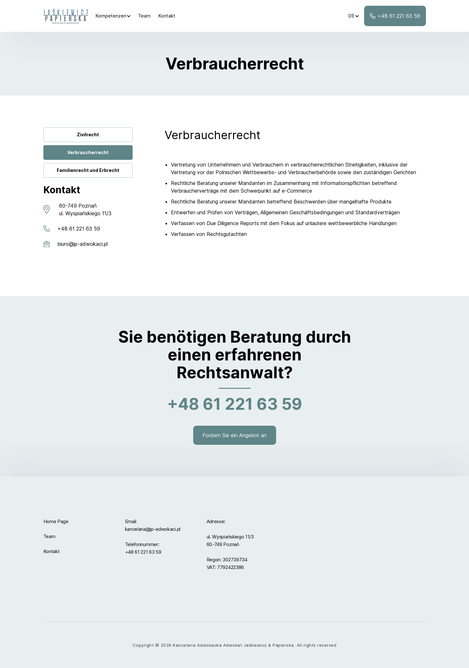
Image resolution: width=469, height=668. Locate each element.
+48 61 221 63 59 (143, 552)
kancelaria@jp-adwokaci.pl (153, 529)
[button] (113, 16)
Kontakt (166, 16)
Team (144, 16)
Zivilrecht (88, 134)
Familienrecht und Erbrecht (88, 170)
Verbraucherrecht (87, 152)
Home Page (56, 521)
